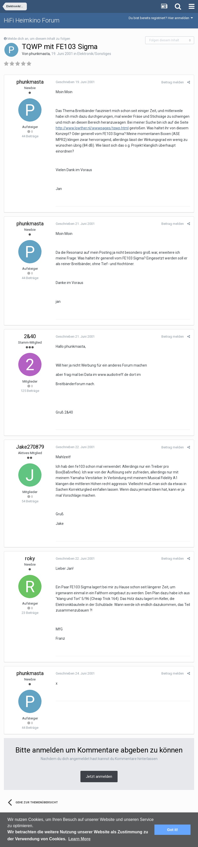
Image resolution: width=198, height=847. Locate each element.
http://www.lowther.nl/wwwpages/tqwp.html (92, 128)
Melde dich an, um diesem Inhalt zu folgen (38, 39)
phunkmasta (39, 54)
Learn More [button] (79, 839)
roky (30, 558)
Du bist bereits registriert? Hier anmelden (161, 18)
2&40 (30, 336)
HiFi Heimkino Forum (32, 20)
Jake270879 (30, 447)
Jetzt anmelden (99, 776)
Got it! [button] (172, 830)
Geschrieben (75, 82)
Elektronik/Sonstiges (94, 54)
